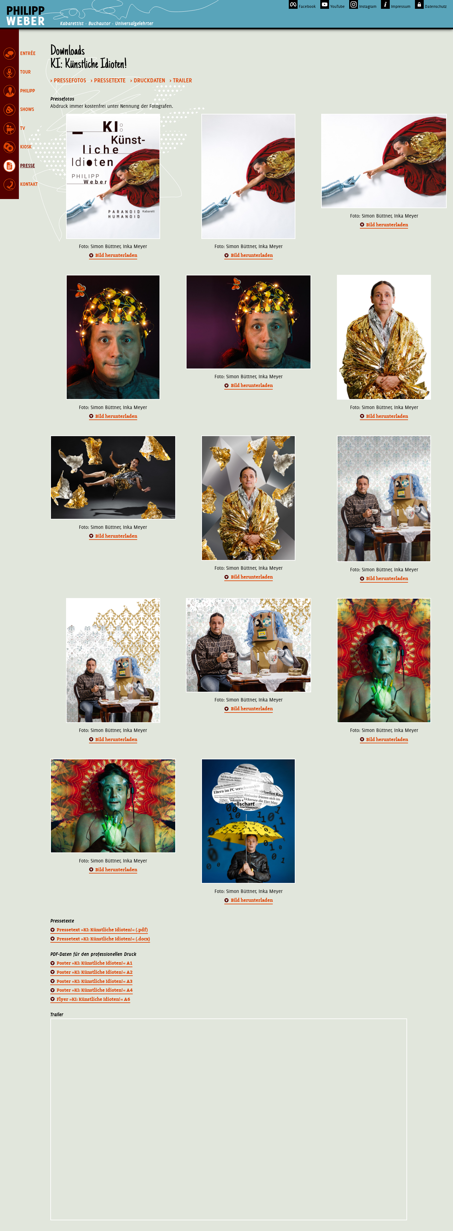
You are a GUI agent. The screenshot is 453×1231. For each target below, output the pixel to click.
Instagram (363, 4)
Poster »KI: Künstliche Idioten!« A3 (94, 981)
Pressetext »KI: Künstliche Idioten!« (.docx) (103, 939)
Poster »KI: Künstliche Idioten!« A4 (95, 990)
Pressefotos (70, 80)
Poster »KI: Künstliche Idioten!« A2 (95, 972)
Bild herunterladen (116, 255)
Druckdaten (149, 80)
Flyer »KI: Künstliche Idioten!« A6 (93, 999)
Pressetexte (110, 80)
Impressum (396, 4)
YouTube (332, 4)
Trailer (182, 80)
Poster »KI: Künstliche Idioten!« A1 (94, 963)
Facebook (302, 4)
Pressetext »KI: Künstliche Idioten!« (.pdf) (102, 930)
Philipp (25, 16)
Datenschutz (431, 4)
